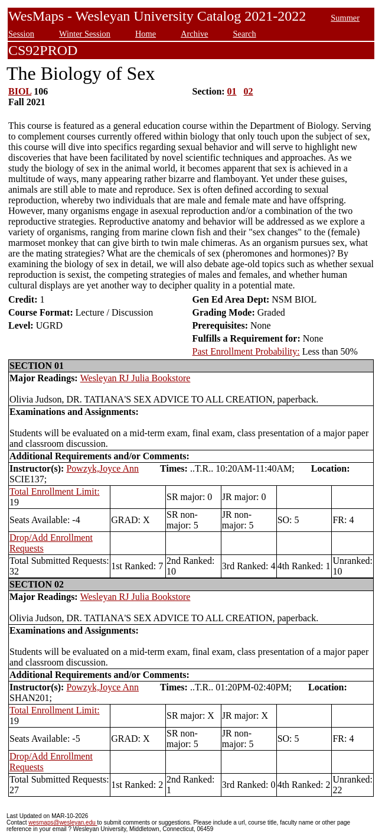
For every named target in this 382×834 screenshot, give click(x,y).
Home (145, 33)
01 (232, 91)
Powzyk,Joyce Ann (102, 468)
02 (248, 91)
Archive (194, 33)
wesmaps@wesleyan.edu (62, 822)
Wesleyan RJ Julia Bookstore (135, 378)
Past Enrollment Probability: (246, 351)
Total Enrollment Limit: (54, 491)
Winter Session (84, 33)
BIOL (19, 91)
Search (244, 33)
